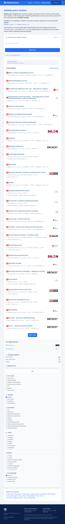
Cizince (8, 418)
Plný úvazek (9, 378)
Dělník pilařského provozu (18, 81)
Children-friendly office (12, 466)
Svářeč (11, 182)
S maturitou (9, 401)
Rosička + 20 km (21, 24)
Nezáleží (9, 397)
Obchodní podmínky (9, 517)
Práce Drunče (26, 494)
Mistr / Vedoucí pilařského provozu (21, 73)
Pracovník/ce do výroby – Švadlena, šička (24, 235)
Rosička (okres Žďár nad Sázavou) (16, 63)
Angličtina (9, 437)
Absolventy (9, 412)
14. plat (9, 458)
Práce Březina (51, 494)
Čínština (9, 443)
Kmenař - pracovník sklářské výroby (22, 318)
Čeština (9, 441)
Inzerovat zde (46, 3)
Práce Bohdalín (31, 496)
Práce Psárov (39, 496)
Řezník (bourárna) (15, 245)
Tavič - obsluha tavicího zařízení (20, 326)
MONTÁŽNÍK (13, 310)
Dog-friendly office (11, 468)
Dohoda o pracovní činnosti (13, 384)
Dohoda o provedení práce (13, 382)
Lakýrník (12, 138)
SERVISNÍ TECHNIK (15, 263)
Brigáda (8, 361)
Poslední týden (10, 481)
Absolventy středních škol (13, 414)
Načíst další (32, 335)
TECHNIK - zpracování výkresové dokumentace (26, 227)
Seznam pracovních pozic (30, 508)
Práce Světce (10, 494)
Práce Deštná (34, 494)
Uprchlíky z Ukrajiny (11, 428)
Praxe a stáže (10, 390)
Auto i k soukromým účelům (14, 460)
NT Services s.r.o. (10, 348)
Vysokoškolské (10, 403)
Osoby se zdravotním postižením (15, 424)
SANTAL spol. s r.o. (10, 345)
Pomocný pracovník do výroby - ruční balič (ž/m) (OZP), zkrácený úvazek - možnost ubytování (29, 97)
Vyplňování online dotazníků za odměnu (23, 211)
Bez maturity (10, 399)
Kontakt (6, 518)
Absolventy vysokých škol (13, 416)
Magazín (30, 3)
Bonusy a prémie (11, 462)
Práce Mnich (18, 494)
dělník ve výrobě (25, 29)
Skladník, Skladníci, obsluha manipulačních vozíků (27, 172)
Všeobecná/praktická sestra (19, 190)
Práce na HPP (9, 357)
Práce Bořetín (42, 494)
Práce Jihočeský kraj (29, 498)
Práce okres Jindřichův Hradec (14, 498)
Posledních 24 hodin (11, 477)
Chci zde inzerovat (54, 68)
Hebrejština (10, 447)
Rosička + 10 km (8, 24)
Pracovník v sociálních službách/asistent (24, 201)
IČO (7, 386)
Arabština (9, 439)
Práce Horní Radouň (11, 496)
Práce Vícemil (22, 496)
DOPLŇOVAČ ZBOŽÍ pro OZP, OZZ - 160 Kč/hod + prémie (28, 89)
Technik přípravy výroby (17, 130)
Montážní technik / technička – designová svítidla (27, 271)
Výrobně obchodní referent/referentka (22, 122)
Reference (37, 3)
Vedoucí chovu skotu (16, 106)
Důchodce (9, 420)
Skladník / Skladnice (16, 146)
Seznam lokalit (46, 508)
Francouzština (10, 445)
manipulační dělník (9, 29)
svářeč (16, 29)
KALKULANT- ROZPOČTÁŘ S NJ (19, 219)
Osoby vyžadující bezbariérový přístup (16, 426)
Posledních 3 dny (11, 479)
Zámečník (12, 164)
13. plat (9, 456)
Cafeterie (9, 464)
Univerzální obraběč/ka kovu (19, 300)
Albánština (10, 435)
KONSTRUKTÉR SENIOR (16, 154)
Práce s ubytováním (10, 359)
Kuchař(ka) (13, 279)
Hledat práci (32, 50)
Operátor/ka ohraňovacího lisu (20, 289)
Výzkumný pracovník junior (18, 255)
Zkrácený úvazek (11, 380)
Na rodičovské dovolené (12, 422)
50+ (7, 410)
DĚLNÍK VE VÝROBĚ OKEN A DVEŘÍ (20, 114)
